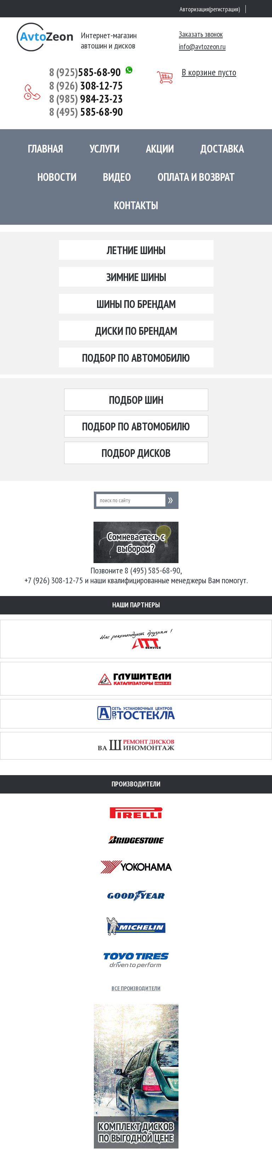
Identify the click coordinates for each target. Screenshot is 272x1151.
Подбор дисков (136, 453)
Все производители (136, 988)
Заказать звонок (201, 34)
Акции (160, 148)
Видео (117, 177)
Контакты (136, 205)
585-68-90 (85, 72)
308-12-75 (86, 85)
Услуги (104, 148)
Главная (45, 148)
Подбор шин (136, 400)
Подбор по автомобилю (136, 358)
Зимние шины (136, 277)
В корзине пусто (209, 72)
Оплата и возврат (196, 177)
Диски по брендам (136, 331)
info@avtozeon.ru (202, 46)
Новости (57, 177)
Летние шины (136, 250)
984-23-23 (86, 98)
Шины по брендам (136, 304)
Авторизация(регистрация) (210, 9)
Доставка (222, 148)
